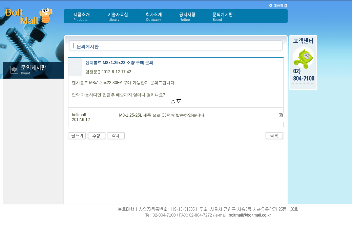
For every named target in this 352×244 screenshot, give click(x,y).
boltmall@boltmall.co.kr (250, 215)
